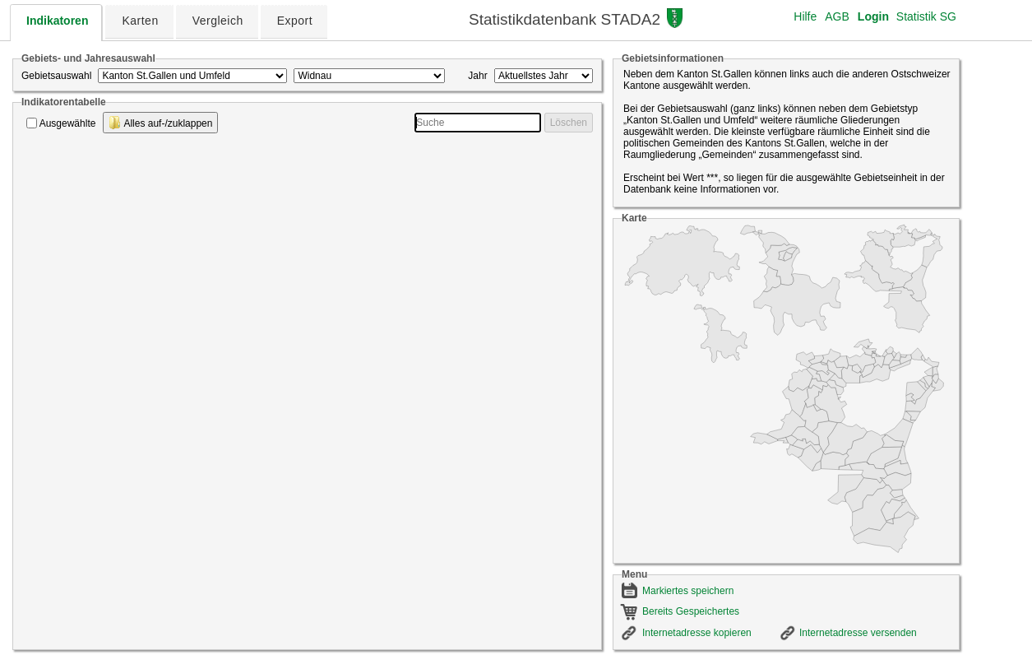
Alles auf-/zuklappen (161, 122)
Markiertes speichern (688, 591)
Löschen (568, 122)
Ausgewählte (67, 123)
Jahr (477, 75)
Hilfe (805, 16)
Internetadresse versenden (858, 633)
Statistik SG (926, 16)
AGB (837, 16)
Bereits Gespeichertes (690, 611)
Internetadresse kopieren (697, 633)
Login (873, 16)
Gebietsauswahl (56, 75)
